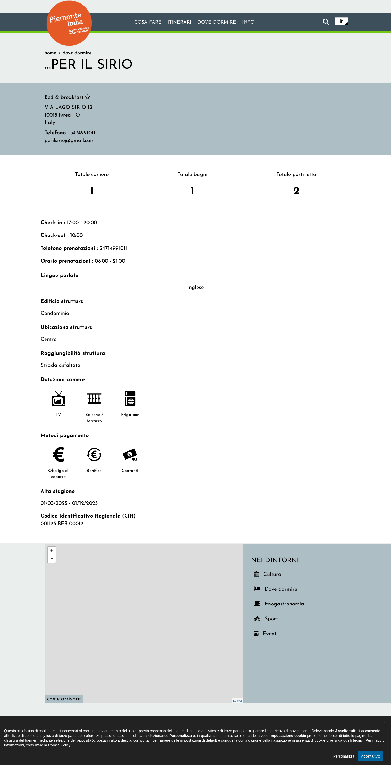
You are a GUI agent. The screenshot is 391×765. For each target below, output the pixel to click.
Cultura (272, 573)
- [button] (52, 559)
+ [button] (52, 551)
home (50, 53)
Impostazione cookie (260, 732)
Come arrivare (64, 699)
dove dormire (77, 53)
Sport (274, 618)
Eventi (272, 632)
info (253, 22)
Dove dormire (219, 22)
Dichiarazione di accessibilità (166, 732)
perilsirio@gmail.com (70, 140)
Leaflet (237, 700)
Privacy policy (217, 732)
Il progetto (119, 732)
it (341, 21)
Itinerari (178, 22)
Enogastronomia (283, 603)
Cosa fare (143, 22)
